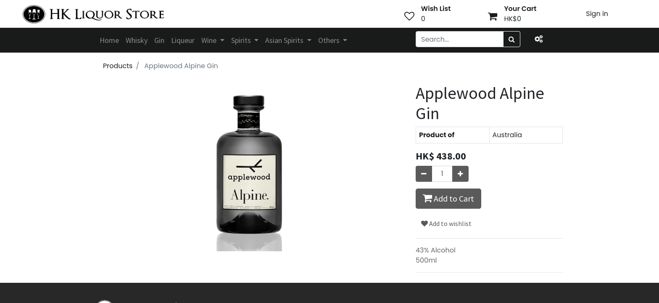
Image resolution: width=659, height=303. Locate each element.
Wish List (436, 8)
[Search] (511, 39)
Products (117, 66)
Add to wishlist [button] (446, 223)
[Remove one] (424, 174)
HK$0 (512, 19)
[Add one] (460, 174)
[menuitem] (109, 40)
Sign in (597, 14)
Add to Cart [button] (448, 198)
